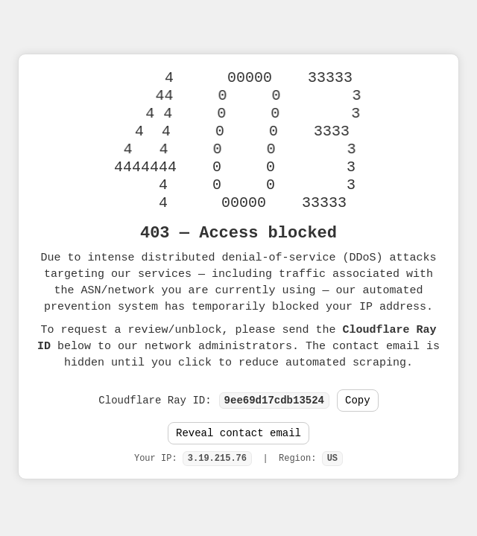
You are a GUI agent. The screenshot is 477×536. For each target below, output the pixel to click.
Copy (357, 400)
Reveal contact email (238, 435)
